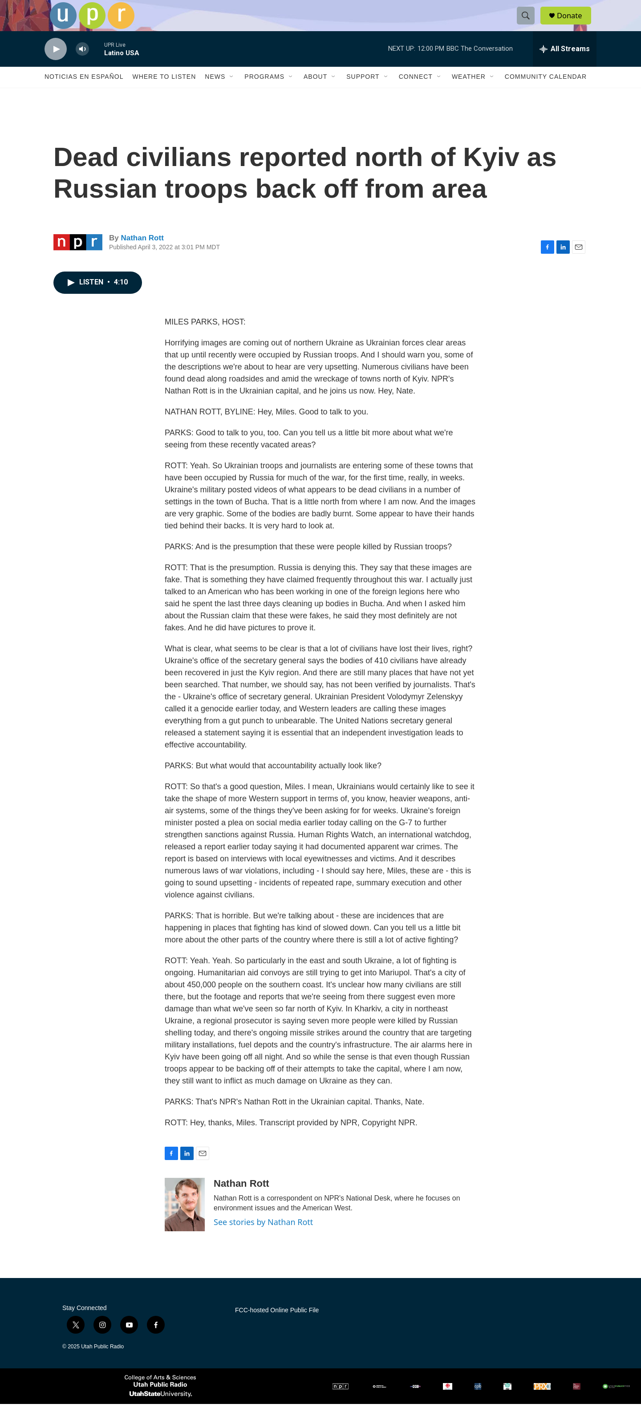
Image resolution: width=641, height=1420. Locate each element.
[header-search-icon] (529, 23)
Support (362, 92)
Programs (264, 92)
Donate (574, 23)
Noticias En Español (84, 92)
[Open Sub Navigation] (231, 92)
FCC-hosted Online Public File (277, 1326)
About (315, 92)
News (215, 92)
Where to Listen (164, 92)
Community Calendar (546, 92)
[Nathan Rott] (185, 1220)
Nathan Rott (142, 253)
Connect (416, 92)
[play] (56, 65)
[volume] (82, 65)
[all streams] (564, 64)
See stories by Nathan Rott (263, 1237)
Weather (469, 92)
